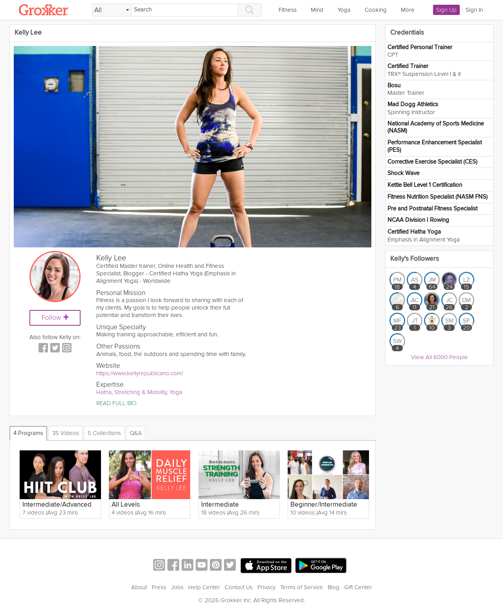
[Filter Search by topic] (111, 10)
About (139, 587)
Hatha (104, 392)
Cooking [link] (376, 9)
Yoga (175, 392)
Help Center (204, 587)
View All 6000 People (439, 357)
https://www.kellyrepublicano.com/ (139, 373)
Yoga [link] (344, 9)
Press (159, 587)
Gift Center (358, 587)
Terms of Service (301, 587)
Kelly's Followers (414, 259)
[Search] (184, 10)
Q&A (136, 433)
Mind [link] (317, 9)
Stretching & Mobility (140, 392)
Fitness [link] (288, 9)
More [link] (408, 9)
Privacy (266, 587)
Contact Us (239, 587)
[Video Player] (192, 146)
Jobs (177, 587)
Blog (334, 587)
